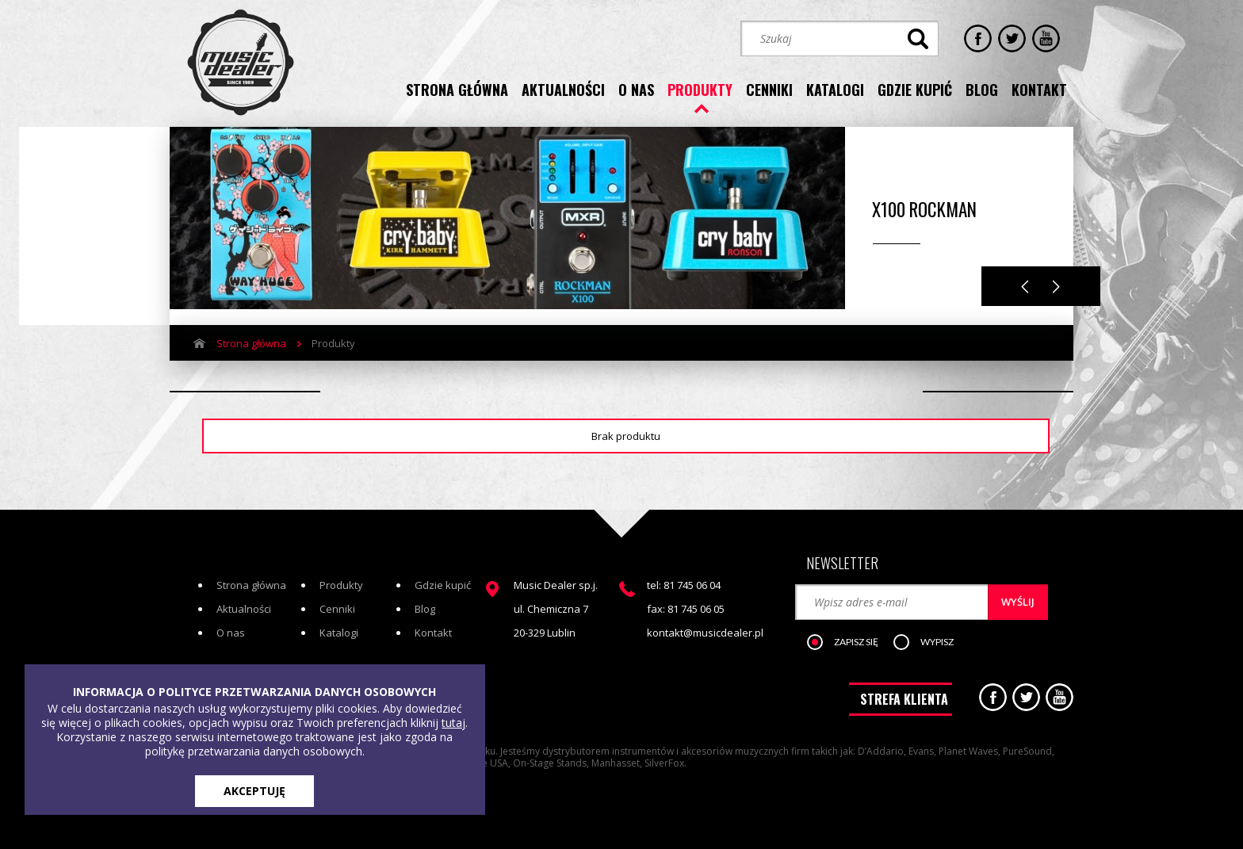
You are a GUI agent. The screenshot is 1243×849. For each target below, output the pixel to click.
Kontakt (433, 632)
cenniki (769, 89)
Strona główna (251, 343)
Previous (1025, 286)
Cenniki (337, 609)
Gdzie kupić (443, 585)
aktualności (563, 89)
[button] (850, 643)
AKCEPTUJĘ (254, 790)
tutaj (453, 722)
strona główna (457, 89)
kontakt (1039, 89)
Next (1056, 286)
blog (982, 89)
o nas (636, 89)
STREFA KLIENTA (904, 699)
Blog (425, 609)
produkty (699, 89)
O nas (230, 632)
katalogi (835, 89)
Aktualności (243, 609)
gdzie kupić (915, 89)
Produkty (341, 585)
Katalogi (338, 632)
